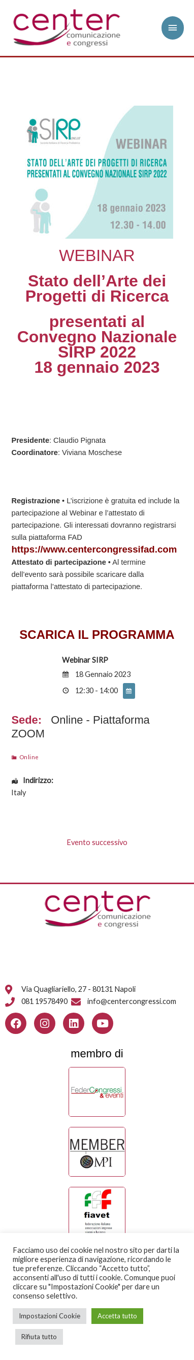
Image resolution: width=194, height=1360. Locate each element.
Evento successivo (97, 842)
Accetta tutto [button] (117, 1316)
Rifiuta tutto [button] (39, 1337)
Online (29, 756)
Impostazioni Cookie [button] (49, 1316)
